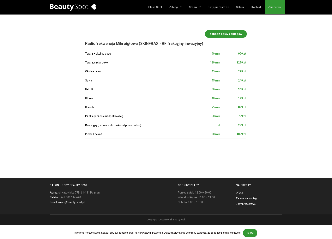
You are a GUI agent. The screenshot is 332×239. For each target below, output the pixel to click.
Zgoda (250, 233)
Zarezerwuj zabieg (246, 198)
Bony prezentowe (246, 203)
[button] (236, 34)
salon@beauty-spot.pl (71, 202)
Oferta (239, 192)
